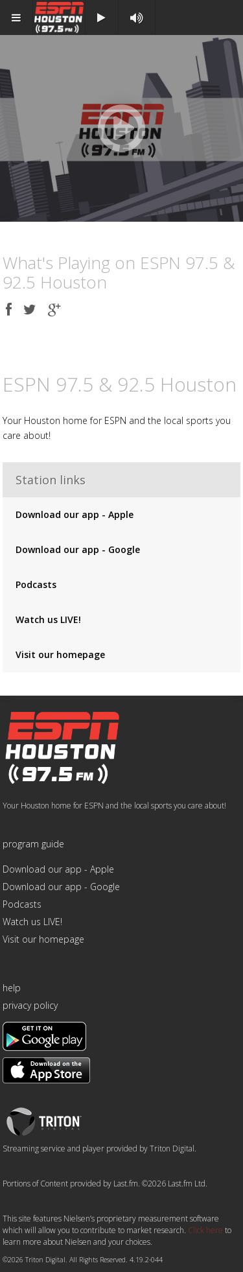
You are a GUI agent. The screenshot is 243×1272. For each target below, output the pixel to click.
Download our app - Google (78, 549)
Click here (205, 1230)
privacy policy (30, 1005)
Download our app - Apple (74, 514)
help (12, 988)
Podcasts (36, 584)
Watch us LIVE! (48, 619)
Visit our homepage (60, 654)
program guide (33, 844)
